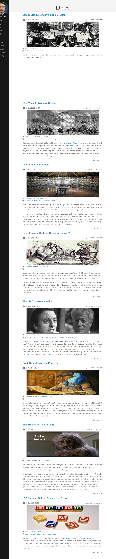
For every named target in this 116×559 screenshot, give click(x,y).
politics (34, 48)
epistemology (40, 396)
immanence (67, 337)
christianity (66, 269)
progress (50, 337)
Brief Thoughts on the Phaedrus (43, 363)
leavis (33, 269)
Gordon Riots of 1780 (79, 146)
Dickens (30, 139)
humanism (52, 269)
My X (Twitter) (6, 52)
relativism (58, 269)
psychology (31, 136)
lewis (29, 269)
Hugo (7, 62)
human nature (48, 139)
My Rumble (5, 49)
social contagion (38, 139)
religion (48, 266)
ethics (38, 48)
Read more (100, 160)
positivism (44, 269)
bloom (38, 269)
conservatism (31, 337)
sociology (35, 198)
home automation (33, 200)
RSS (3, 37)
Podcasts (5, 30)
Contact (4, 21)
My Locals (5, 46)
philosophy (31, 531)
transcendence (58, 337)
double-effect (37, 51)
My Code (5, 42)
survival (38, 460)
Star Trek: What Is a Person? (41, 424)
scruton (74, 337)
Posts (4, 24)
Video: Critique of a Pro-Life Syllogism (47, 15)
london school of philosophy (41, 534)
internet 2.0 (59, 200)
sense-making (55, 534)
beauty (37, 399)
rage (58, 139)
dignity (50, 460)
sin (54, 139)
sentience (44, 460)
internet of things (44, 200)
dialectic (54, 399)
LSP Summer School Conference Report (48, 498)
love (32, 399)
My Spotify (5, 56)
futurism (30, 534)
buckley (80, 337)
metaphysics (31, 266)
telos (44, 337)
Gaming (4, 34)
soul (29, 399)
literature (37, 136)
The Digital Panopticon (38, 164)
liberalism (39, 337)
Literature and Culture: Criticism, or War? (49, 233)
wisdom (60, 399)
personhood (31, 460)
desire (42, 399)
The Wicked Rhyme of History (42, 103)
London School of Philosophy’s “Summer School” (80, 538)
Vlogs (4, 27)
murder (44, 51)
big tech (52, 200)
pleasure (47, 399)
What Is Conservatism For (40, 301)
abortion (30, 51)
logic (29, 48)
